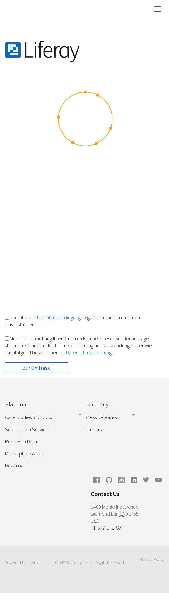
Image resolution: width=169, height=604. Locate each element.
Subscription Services (27, 429)
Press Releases (101, 417)
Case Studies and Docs (28, 417)
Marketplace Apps (23, 453)
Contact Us (105, 494)
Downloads (16, 465)
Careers (93, 429)
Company (96, 404)
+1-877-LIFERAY (106, 528)
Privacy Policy (152, 559)
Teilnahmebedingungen (61, 317)
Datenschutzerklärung (89, 352)
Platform (15, 404)
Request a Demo (22, 441)
